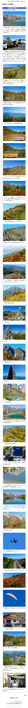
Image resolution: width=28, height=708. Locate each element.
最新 (18, 1)
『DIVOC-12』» (23, 1)
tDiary (14, 705)
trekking (5, 8)
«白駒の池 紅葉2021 (12, 1)
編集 (26, 695)
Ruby (13, 707)
